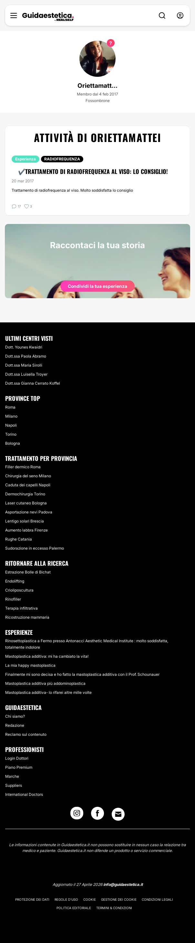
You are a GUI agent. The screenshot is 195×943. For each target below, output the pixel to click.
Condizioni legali (157, 899)
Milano (11, 416)
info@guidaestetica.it (123, 884)
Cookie (89, 899)
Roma (10, 407)
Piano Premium (18, 767)
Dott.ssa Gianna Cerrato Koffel (32, 383)
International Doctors (24, 794)
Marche (12, 776)
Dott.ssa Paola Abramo (25, 356)
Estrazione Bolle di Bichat (28, 572)
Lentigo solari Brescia (24, 521)
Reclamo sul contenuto (25, 734)
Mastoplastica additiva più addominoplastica (45, 683)
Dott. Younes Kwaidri (23, 347)
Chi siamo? (15, 716)
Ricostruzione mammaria (27, 617)
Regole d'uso (66, 899)
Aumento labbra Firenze (26, 530)
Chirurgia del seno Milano (28, 475)
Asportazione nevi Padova (28, 512)
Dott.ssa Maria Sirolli (23, 365)
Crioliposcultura (19, 590)
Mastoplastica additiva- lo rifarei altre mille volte (48, 692)
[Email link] (118, 814)
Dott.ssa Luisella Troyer (26, 374)
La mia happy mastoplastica (30, 665)
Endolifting (14, 581)
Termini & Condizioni (114, 908)
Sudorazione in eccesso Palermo (34, 548)
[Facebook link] (97, 815)
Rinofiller (13, 599)
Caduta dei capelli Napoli (27, 484)
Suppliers (13, 785)
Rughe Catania (18, 539)
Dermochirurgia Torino (25, 494)
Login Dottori (16, 758)
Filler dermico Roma (23, 466)
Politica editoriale (73, 908)
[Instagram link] (76, 815)
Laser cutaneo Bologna (26, 503)
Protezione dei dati (32, 899)
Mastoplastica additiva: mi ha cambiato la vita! (46, 656)
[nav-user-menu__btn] (180, 15)
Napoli (11, 425)
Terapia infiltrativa (21, 608)
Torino (10, 434)
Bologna (12, 443)
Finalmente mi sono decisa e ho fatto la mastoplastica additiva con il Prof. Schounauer (82, 674)
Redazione (14, 725)
